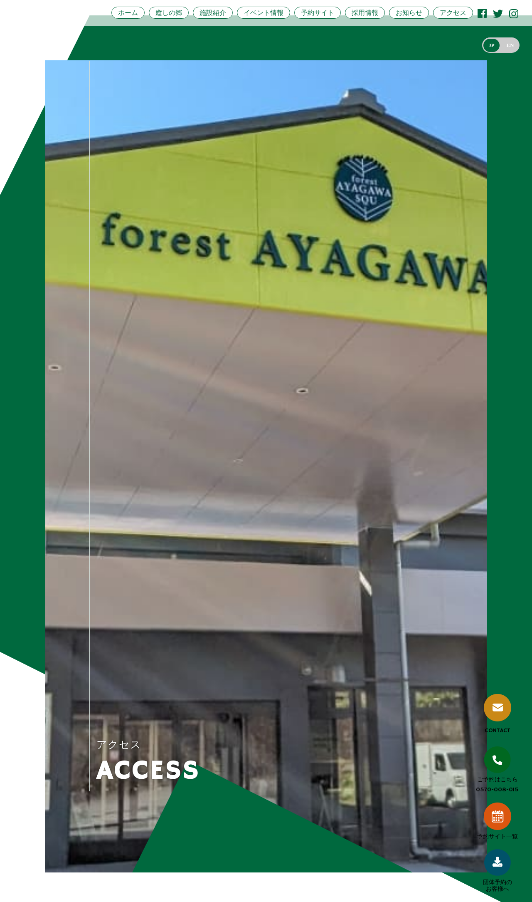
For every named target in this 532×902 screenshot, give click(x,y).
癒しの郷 (168, 12)
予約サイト (317, 12)
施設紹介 (213, 12)
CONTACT (497, 714)
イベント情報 (263, 12)
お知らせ (409, 12)
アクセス (453, 12)
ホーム (128, 12)
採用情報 (365, 12)
